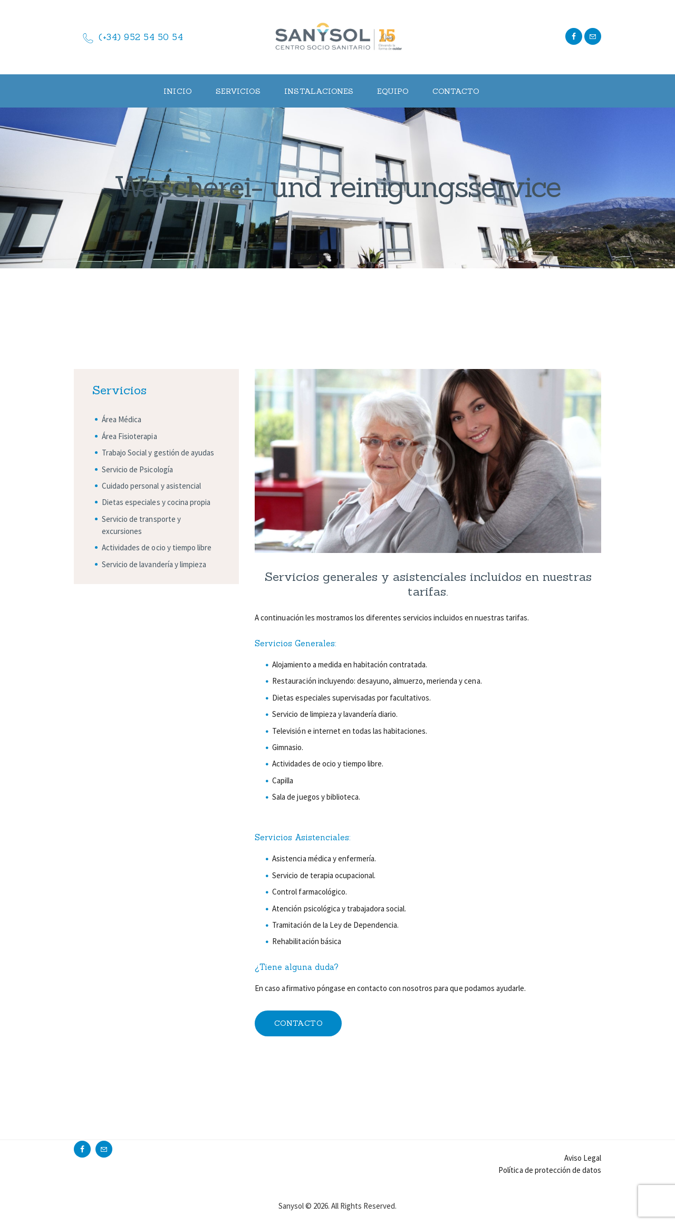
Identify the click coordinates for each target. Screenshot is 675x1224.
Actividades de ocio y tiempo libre (156, 547)
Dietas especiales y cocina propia (156, 502)
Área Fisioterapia (129, 436)
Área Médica (121, 419)
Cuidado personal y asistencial (151, 486)
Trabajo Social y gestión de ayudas (158, 453)
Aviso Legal (582, 1158)
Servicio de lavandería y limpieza (154, 564)
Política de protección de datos (549, 1170)
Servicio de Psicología (137, 469)
